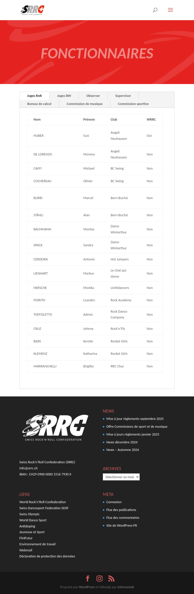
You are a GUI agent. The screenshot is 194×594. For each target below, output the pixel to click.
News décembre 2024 (121, 442)
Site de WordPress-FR (121, 525)
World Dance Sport (32, 520)
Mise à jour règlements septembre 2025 (135, 419)
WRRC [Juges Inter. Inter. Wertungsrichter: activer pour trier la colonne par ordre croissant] (151, 119)
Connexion (114, 502)
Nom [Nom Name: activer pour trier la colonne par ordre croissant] (37, 119)
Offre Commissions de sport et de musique (136, 426)
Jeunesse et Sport (32, 532)
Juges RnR (34, 96)
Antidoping (27, 526)
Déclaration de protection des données (47, 556)
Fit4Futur (26, 538)
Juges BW (64, 96)
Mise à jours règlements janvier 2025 (132, 434)
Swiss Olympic (29, 514)
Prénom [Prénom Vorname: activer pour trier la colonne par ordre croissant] (89, 119)
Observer (93, 96)
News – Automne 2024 (122, 450)
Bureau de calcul (39, 104)
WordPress (86, 587)
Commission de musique (85, 104)
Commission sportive (133, 104)
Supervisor (123, 96)
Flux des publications (121, 510)
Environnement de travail (37, 544)
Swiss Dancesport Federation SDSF (43, 508)
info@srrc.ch (28, 468)
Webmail (25, 550)
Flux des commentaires (122, 518)
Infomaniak (125, 587)
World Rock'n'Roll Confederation (42, 502)
